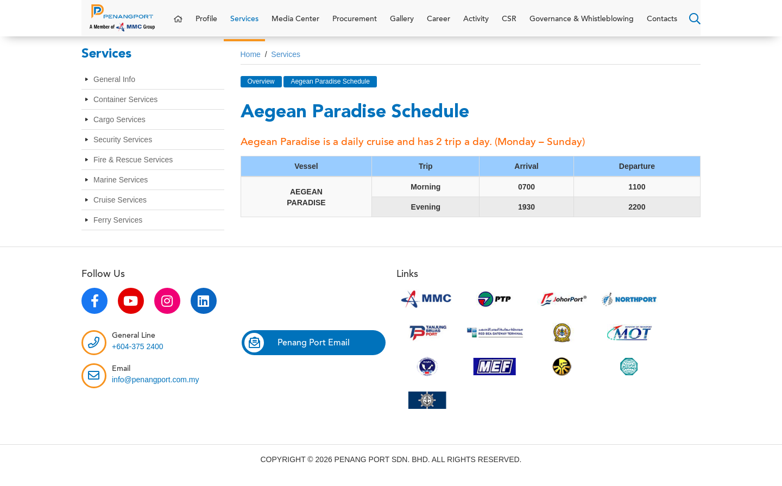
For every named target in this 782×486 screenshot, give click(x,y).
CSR (509, 24)
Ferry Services (117, 230)
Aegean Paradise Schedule (330, 92)
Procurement (354, 24)
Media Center (295, 24)
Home (251, 64)
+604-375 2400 (137, 356)
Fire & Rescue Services (133, 170)
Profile (206, 24)
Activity (476, 24)
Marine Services (120, 190)
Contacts (662, 24)
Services (244, 24)
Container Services (125, 110)
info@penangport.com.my (155, 390)
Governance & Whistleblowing (581, 24)
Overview (261, 92)
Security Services (122, 150)
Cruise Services (120, 210)
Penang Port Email (297, 353)
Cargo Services (119, 130)
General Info (114, 90)
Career (438, 24)
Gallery (402, 24)
